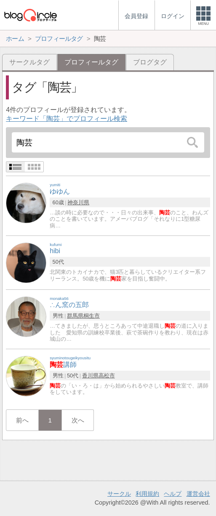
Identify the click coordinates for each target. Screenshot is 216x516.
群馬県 (75, 316)
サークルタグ (29, 62)
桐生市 (91, 316)
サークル (119, 493)
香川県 (90, 375)
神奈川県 (78, 202)
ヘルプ (172, 493)
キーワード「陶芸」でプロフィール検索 (66, 118)
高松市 (107, 375)
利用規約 (147, 493)
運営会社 (198, 493)
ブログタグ (150, 62)
